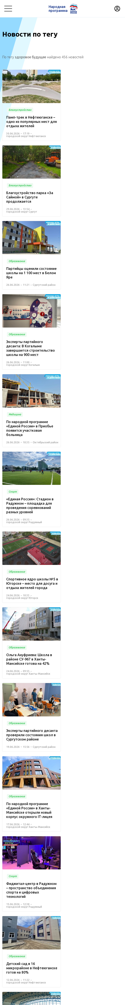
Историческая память (68, 943)
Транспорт (10, 932)
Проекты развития (18, 914)
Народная (58, 8)
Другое (99, 950)
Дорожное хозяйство (31, 943)
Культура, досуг (64, 925)
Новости (75, 914)
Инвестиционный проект (20, 950)
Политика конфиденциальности (61, 999)
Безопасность (57, 932)
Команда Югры (51, 914)
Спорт (6, 943)
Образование (32, 932)
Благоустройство (15, 925)
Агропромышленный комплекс (67, 950)
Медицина (40, 925)
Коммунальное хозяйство (99, 925)
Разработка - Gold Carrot (106, 999)
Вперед (72, 867)
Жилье (94, 943)
